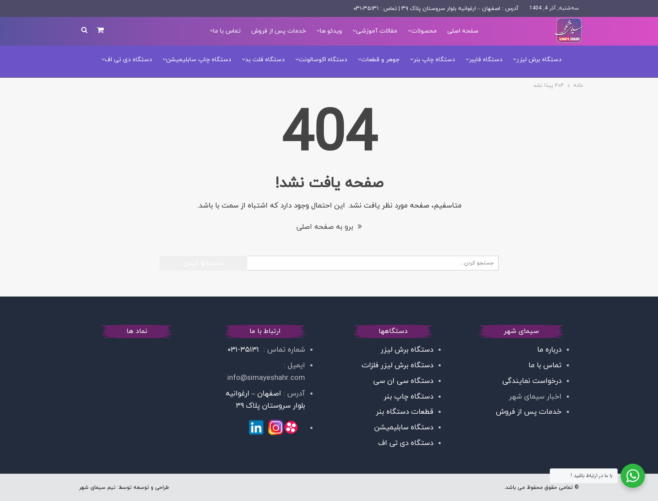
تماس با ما (227, 31)
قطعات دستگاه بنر (404, 412)
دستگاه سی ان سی (403, 381)
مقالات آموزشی (376, 31)
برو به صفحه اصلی (329, 227)
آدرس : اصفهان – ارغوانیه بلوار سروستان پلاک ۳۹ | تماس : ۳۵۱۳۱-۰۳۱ (436, 9)
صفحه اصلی (463, 31)
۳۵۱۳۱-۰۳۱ (244, 350)
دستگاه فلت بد (265, 60)
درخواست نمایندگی (532, 381)
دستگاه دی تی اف (128, 60)
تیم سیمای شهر (97, 487)
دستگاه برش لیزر (539, 60)
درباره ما (549, 350)
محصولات (424, 31)
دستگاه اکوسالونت (323, 60)
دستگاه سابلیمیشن (403, 427)
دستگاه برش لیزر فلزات (396, 365)
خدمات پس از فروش (278, 31)
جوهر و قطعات (380, 60)
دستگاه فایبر (485, 60)
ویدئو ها (331, 31)
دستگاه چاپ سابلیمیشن (198, 60)
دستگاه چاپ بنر (434, 60)
